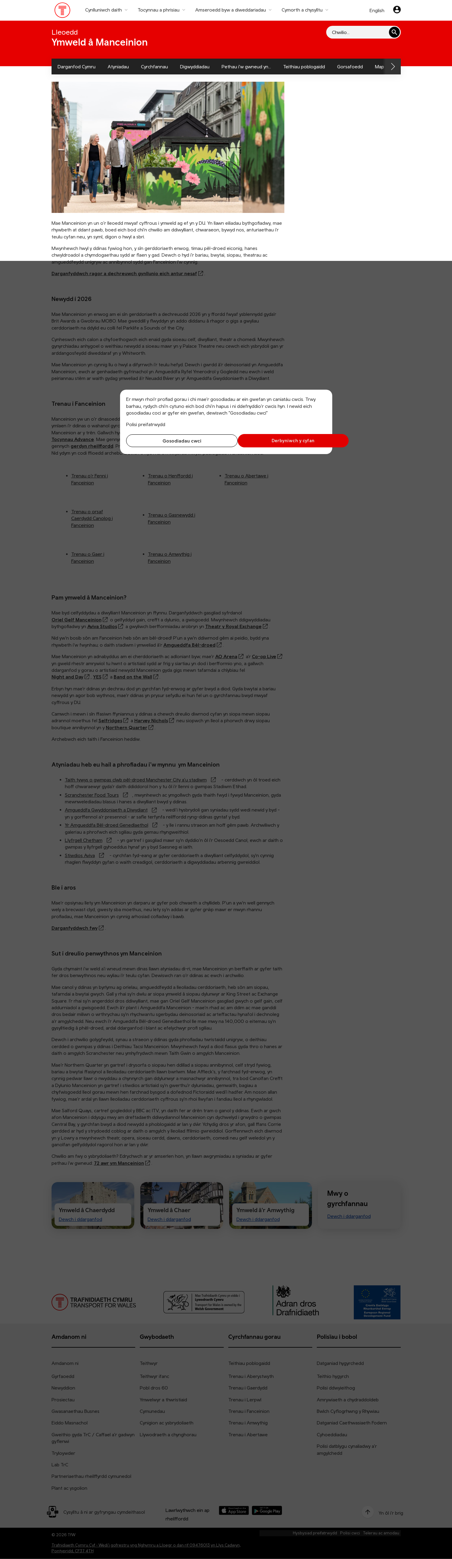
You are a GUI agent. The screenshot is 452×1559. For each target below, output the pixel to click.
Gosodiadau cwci (174, 440)
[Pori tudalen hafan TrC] (63, 11)
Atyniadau (118, 66)
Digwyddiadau (194, 66)
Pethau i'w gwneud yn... (246, 66)
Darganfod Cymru (76, 66)
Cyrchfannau (154, 66)
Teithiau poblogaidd (304, 66)
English (377, 10)
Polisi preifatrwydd (145, 424)
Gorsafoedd (350, 66)
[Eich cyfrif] (397, 10)
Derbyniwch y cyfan (277, 440)
